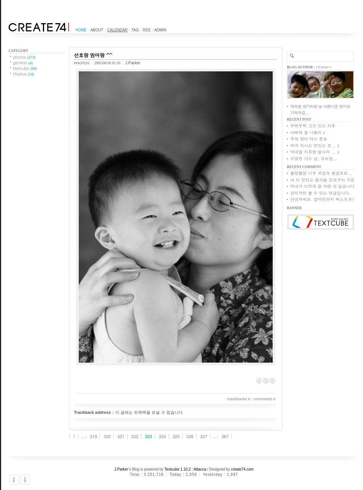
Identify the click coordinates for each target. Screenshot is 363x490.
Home (81, 30)
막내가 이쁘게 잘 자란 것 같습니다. (323, 186)
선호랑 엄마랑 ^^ (93, 55)
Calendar (117, 30)
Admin (160, 30)
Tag (135, 30)
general (23, 62)
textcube (25, 68)
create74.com (242, 469)
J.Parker (121, 469)
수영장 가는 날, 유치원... (314, 158)
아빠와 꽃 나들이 (306, 132)
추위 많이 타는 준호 (308, 139)
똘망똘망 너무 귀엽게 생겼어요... (321, 173)
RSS (147, 30)
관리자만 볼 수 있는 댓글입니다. (320, 193)
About (96, 30)
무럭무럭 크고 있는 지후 (312, 125)
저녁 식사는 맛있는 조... (313, 145)
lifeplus (23, 74)
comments (264, 399)
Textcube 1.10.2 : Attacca (185, 469)
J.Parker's (323, 67)
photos (24, 57)
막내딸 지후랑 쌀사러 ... (313, 152)
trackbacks (239, 399)
